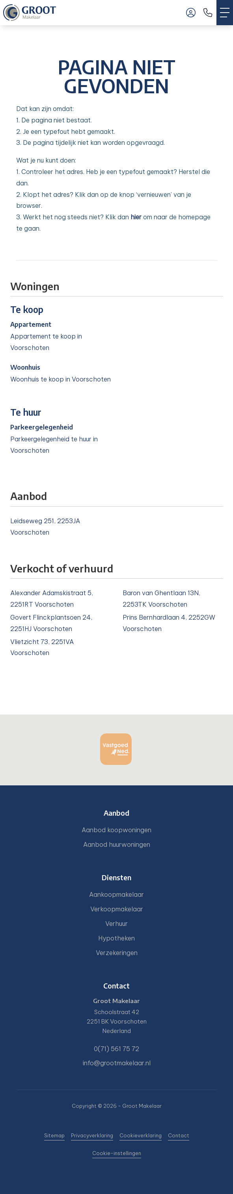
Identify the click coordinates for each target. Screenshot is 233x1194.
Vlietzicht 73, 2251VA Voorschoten (42, 647)
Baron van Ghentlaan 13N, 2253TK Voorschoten (161, 598)
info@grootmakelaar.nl (117, 1063)
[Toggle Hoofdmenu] (224, 12)
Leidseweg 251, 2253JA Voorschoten (45, 526)
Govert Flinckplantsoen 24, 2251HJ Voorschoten (51, 623)
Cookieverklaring (140, 1135)
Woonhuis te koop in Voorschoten (60, 379)
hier (136, 217)
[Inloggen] (191, 12)
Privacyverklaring (92, 1135)
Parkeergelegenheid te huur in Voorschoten (54, 444)
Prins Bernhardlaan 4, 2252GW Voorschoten (169, 623)
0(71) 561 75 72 (116, 1049)
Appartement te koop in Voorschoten (46, 342)
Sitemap (54, 1135)
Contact (178, 1135)
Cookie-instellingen (116, 1153)
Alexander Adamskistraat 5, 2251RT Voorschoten (51, 598)
